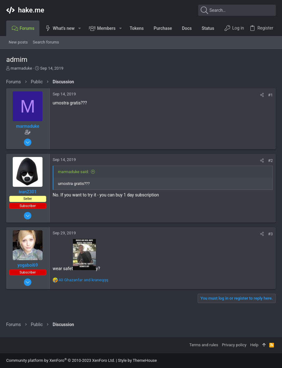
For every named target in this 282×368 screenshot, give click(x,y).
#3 (270, 234)
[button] (79, 28)
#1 (270, 95)
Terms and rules (203, 345)
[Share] (262, 95)
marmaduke (21, 68)
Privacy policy (234, 345)
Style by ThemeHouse (137, 360)
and (83, 280)
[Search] (237, 10)
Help (254, 345)
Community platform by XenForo (60, 360)
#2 (270, 160)
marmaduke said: (73, 171)
